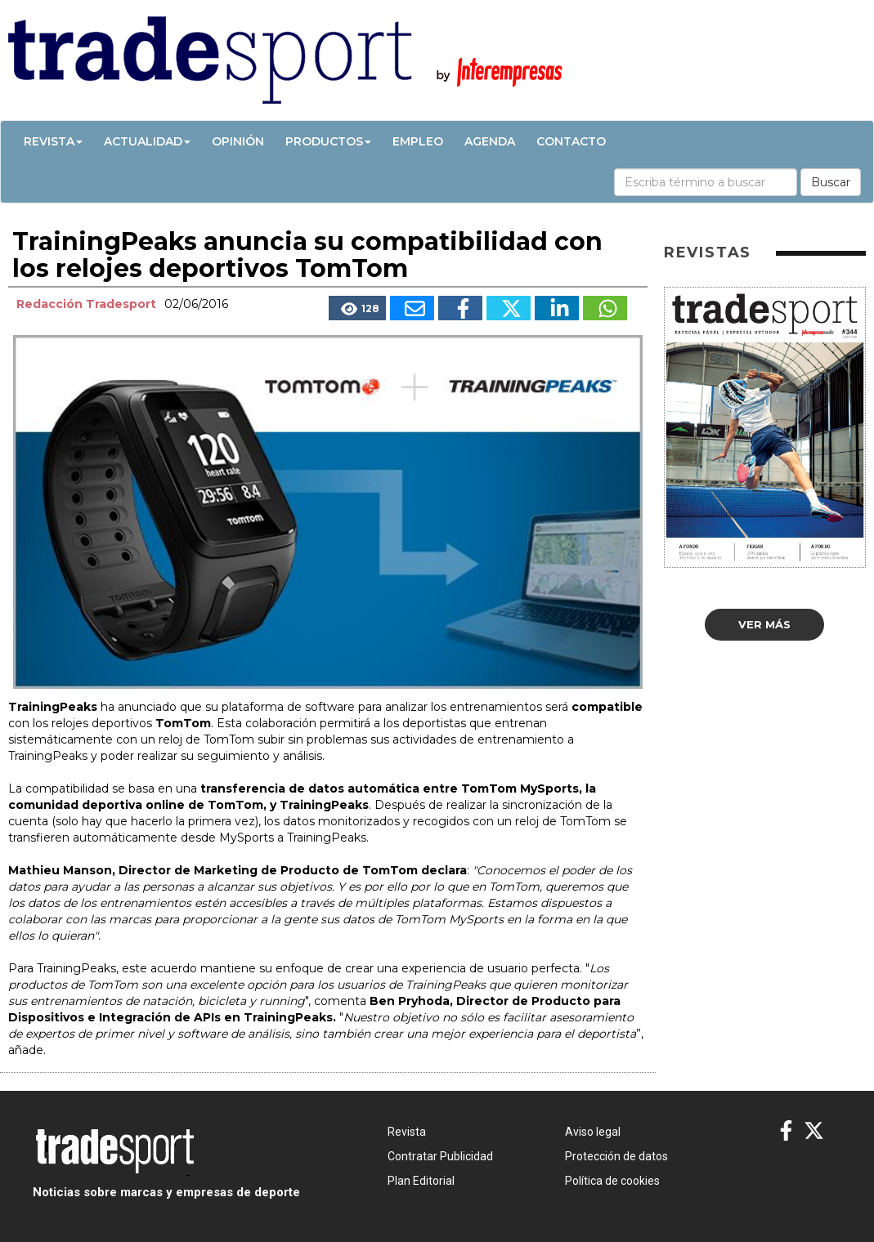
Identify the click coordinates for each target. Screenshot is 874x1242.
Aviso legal (593, 1131)
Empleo (417, 141)
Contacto (571, 141)
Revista (53, 141)
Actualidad (147, 141)
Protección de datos (616, 1156)
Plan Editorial (421, 1180)
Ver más (764, 624)
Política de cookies (612, 1180)
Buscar (830, 182)
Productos (328, 141)
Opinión (238, 141)
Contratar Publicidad (440, 1156)
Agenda (489, 141)
